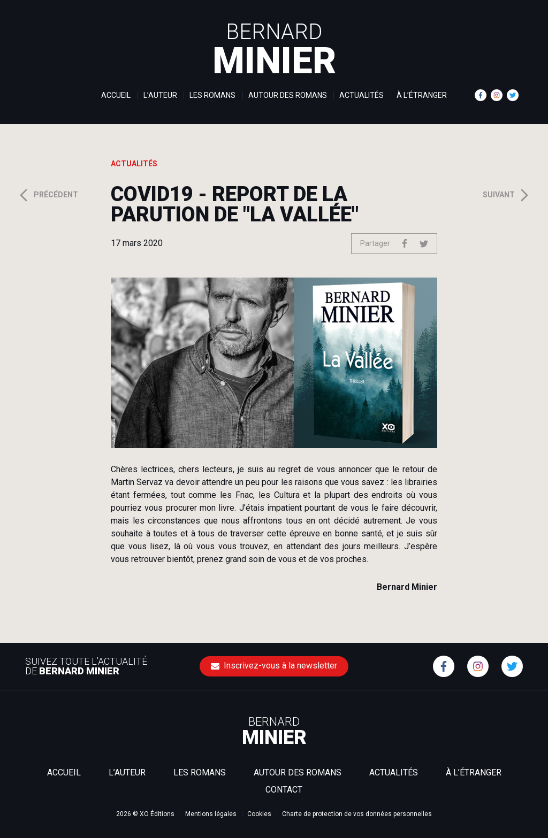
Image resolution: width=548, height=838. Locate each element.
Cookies (259, 814)
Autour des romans (287, 95)
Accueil (116, 95)
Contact (283, 790)
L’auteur (160, 95)
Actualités (361, 95)
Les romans (212, 95)
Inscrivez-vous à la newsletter (274, 665)
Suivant (507, 195)
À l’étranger (422, 95)
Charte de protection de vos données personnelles (357, 814)
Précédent (47, 195)
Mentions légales (211, 814)
